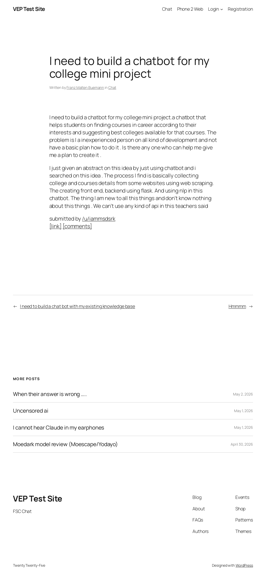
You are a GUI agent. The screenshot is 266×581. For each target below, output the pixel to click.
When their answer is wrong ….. (50, 394)
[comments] (77, 226)
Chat (112, 87)
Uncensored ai (30, 411)
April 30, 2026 (242, 444)
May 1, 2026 (243, 410)
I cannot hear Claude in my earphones (58, 428)
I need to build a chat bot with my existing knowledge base (77, 306)
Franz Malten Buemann (85, 87)
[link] (55, 226)
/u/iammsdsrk (98, 218)
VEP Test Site (29, 8)
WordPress (244, 565)
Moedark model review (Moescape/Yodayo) (65, 444)
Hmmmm (237, 306)
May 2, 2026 (243, 394)
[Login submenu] (221, 9)
